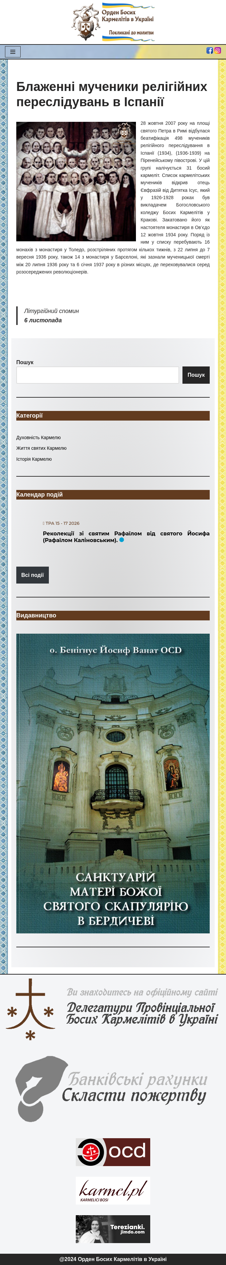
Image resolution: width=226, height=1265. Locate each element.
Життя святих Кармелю (41, 448)
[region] (113, 783)
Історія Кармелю (34, 459)
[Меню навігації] (13, 51)
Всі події (32, 575)
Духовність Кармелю (38, 437)
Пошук (196, 375)
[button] (113, 783)
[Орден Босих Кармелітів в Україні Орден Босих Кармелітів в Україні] (113, 22)
